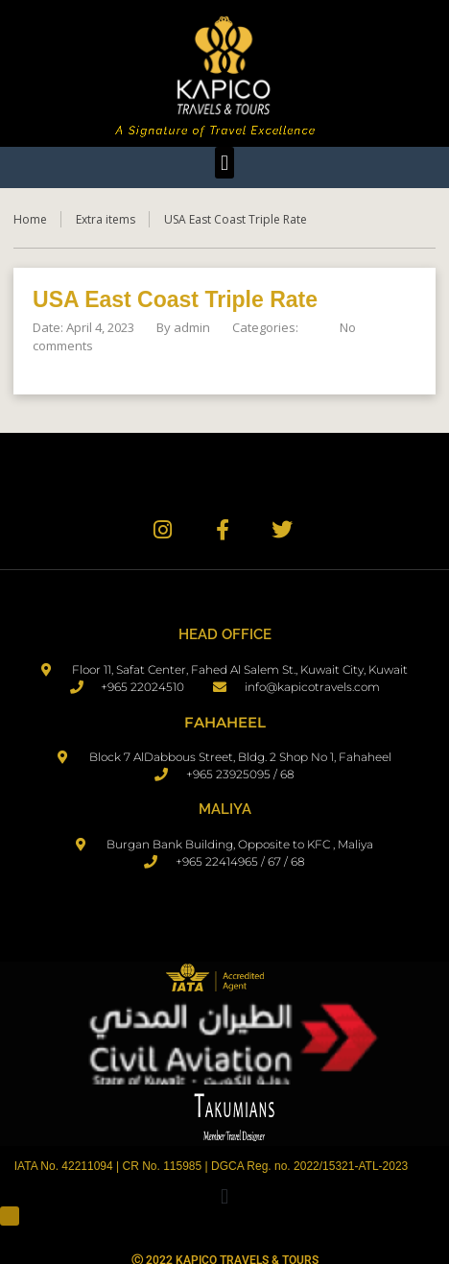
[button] (224, 163)
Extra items (105, 219)
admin (192, 327)
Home (30, 219)
